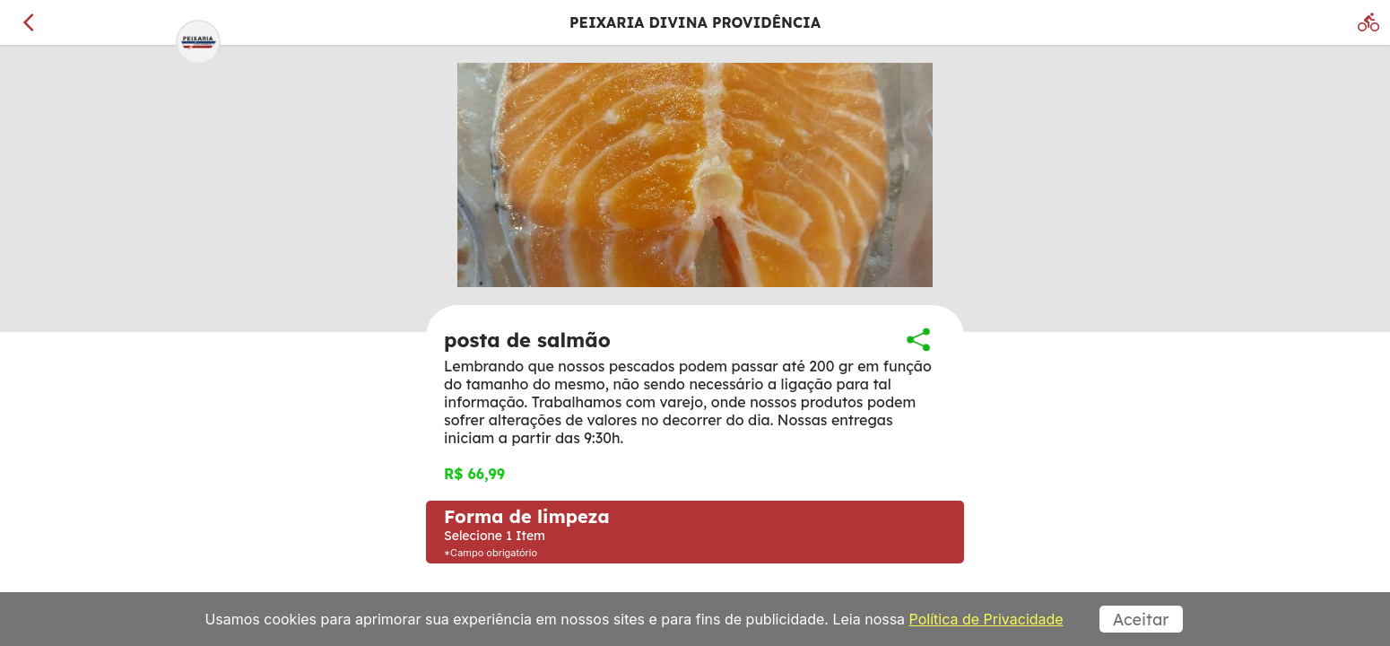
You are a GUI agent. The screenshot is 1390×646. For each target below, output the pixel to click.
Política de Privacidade (986, 619)
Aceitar (1141, 619)
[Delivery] (1368, 22)
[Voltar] (28, 22)
